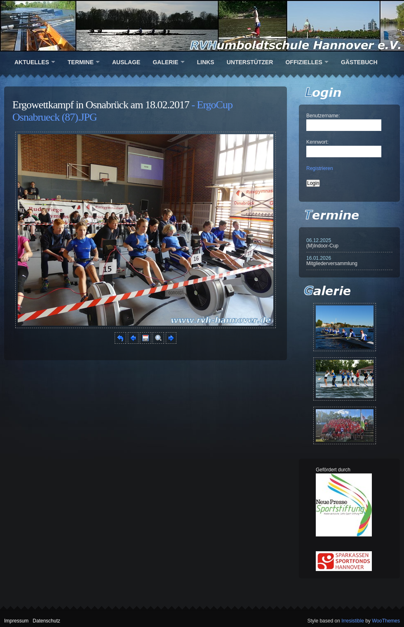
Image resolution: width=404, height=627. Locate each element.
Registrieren (319, 168)
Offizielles (303, 62)
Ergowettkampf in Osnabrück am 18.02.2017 (100, 105)
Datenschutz (46, 621)
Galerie (165, 62)
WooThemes (386, 621)
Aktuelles (31, 62)
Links (205, 62)
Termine (81, 62)
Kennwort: (317, 142)
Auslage (126, 62)
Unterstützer (250, 62)
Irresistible (352, 621)
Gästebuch (359, 62)
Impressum (16, 621)
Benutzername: (323, 116)
